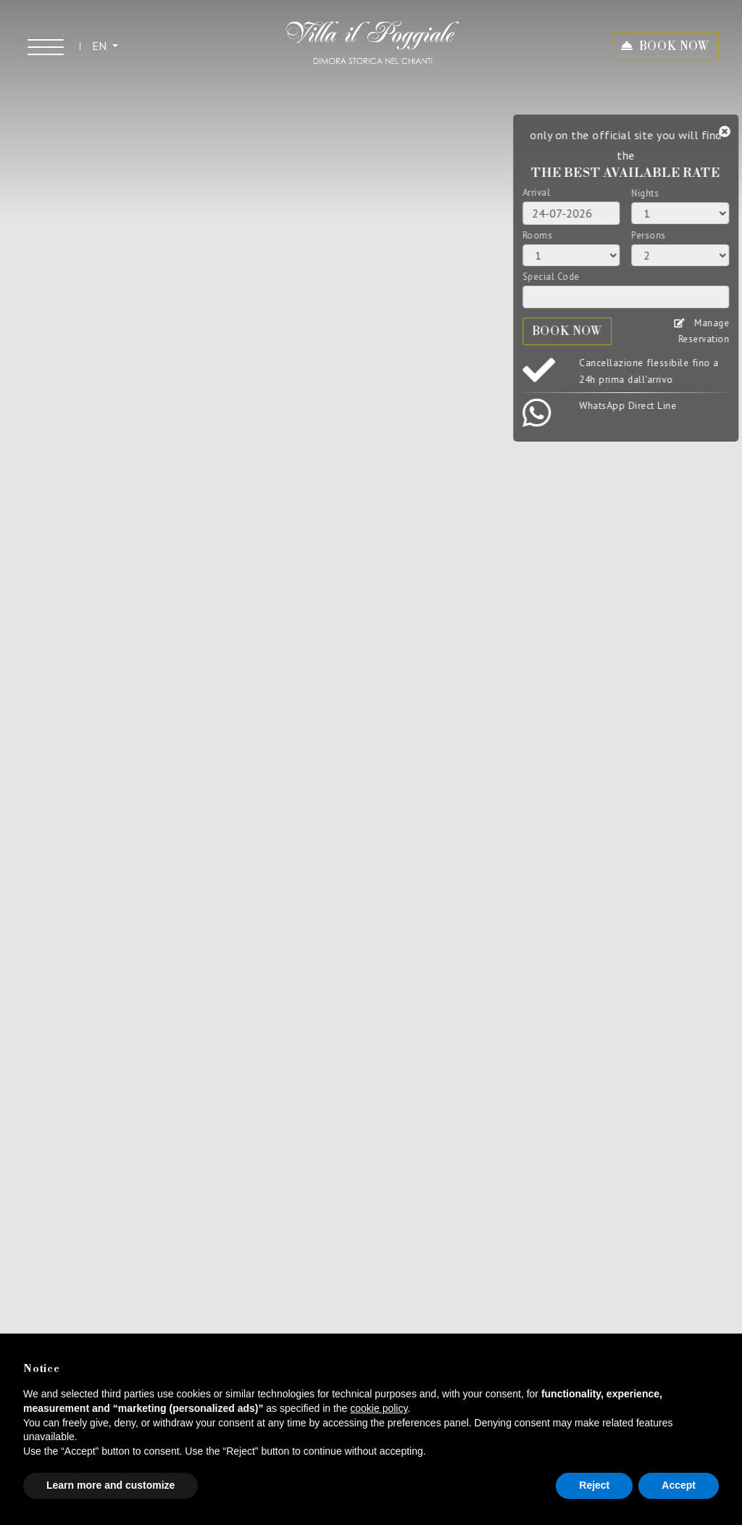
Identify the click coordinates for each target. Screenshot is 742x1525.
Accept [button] (679, 1485)
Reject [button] (594, 1485)
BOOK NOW (674, 46)
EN (100, 45)
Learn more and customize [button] (110, 1485)
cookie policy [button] (378, 1408)
